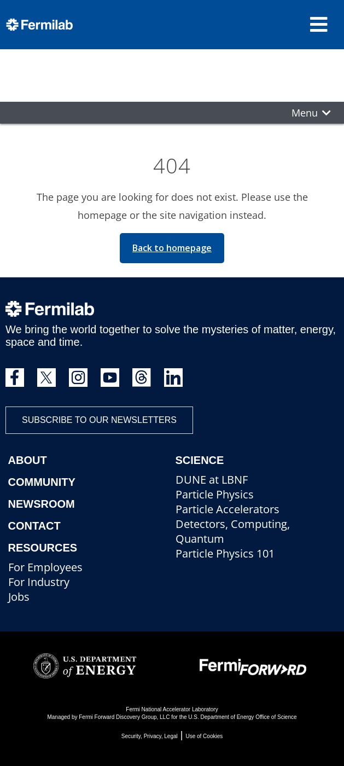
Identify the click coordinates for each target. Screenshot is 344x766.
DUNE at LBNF (212, 479)
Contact (34, 526)
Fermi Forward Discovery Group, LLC (124, 717)
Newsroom (41, 504)
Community (41, 482)
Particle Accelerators (227, 509)
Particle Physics (215, 494)
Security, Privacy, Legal (149, 736)
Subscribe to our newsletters (99, 420)
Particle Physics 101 (225, 553)
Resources (43, 548)
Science (200, 460)
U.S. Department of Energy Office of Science (242, 717)
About (27, 460)
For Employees (45, 567)
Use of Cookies (204, 736)
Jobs (19, 596)
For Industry (38, 581)
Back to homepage (172, 248)
